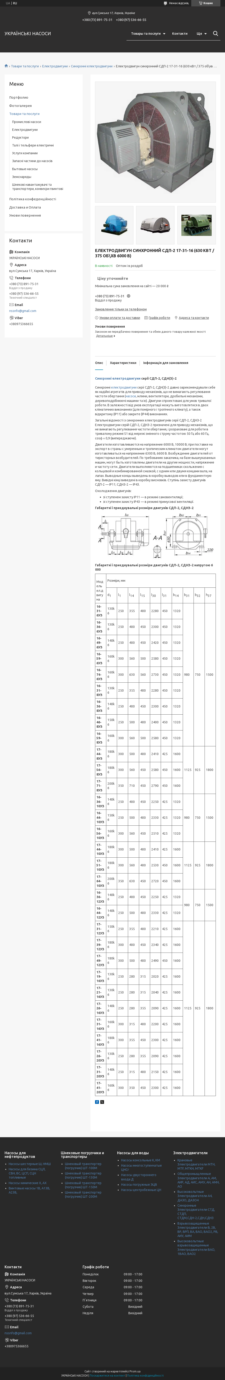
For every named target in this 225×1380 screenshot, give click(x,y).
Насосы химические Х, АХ (28, 1183)
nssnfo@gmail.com (22, 311)
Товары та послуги (146, 33)
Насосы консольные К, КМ (140, 1160)
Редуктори (20, 137)
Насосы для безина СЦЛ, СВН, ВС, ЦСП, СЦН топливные (27, 1173)
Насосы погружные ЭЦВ (139, 1184)
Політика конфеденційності (32, 199)
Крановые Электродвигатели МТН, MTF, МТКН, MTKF (196, 1164)
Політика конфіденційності (145, 1375)
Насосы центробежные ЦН (141, 1190)
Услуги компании (25, 153)
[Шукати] (214, 33)
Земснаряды (21, 177)
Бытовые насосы (25, 169)
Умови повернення (25, 215)
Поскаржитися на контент (107, 1375)
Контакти (180, 33)
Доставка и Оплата (25, 207)
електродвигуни (124, 387)
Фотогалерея (20, 106)
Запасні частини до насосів (32, 161)
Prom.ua (135, 1371)
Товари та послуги (25, 66)
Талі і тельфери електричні (33, 145)
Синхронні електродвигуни (91, 66)
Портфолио (18, 97)
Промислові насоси (26, 122)
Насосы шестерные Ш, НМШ (30, 1164)
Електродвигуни (55, 66)
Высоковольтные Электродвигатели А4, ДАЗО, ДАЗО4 (194, 1196)
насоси (131, 396)
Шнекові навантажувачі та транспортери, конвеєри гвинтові (37, 187)
